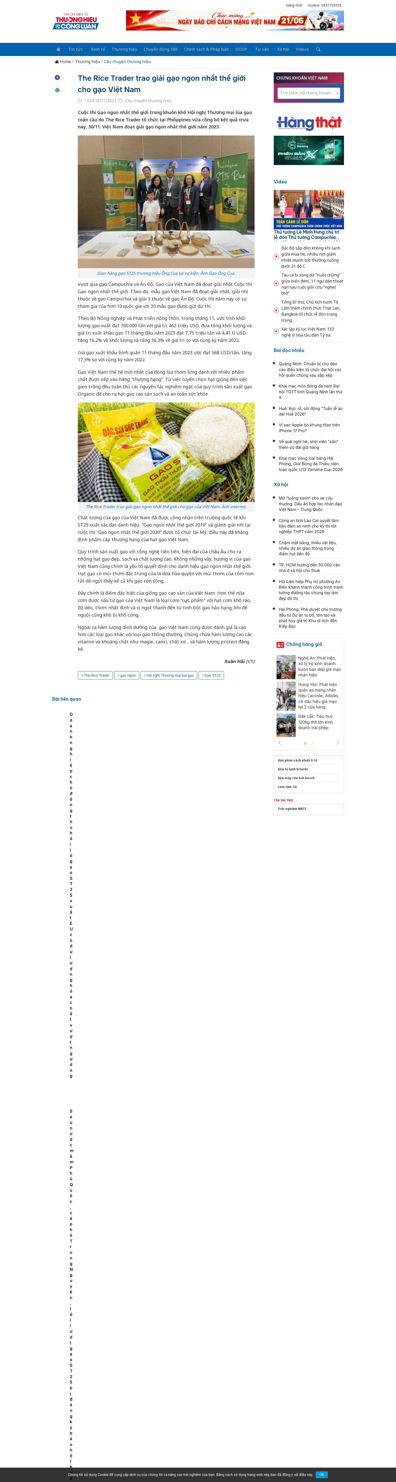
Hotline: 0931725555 (324, 5)
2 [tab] (312, 742)
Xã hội (273, 48)
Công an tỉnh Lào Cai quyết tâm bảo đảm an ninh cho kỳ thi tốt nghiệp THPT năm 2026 (309, 525)
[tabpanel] (82, 753)
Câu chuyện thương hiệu (127, 60)
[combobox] (309, 92)
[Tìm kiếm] (305, 48)
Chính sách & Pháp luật (200, 48)
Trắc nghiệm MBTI (292, 807)
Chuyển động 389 (155, 48)
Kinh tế (94, 48)
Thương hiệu (119, 48)
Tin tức (73, 48)
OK (321, 1475)
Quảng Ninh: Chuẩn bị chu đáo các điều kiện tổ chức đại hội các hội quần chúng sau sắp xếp (310, 368)
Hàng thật (294, 5)
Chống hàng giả (304, 643)
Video (280, 180)
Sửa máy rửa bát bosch (296, 777)
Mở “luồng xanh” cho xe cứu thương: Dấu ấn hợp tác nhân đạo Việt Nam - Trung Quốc (310, 503)
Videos (291, 48)
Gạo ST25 (213, 674)
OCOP (234, 48)
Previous (280, 741)
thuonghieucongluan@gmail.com (163, 1422)
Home (63, 60)
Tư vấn (253, 48)
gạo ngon (128, 674)
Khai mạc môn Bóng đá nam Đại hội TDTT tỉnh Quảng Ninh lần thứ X (310, 390)
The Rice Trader (97, 674)
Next (338, 741)
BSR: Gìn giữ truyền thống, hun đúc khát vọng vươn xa (192, 1207)
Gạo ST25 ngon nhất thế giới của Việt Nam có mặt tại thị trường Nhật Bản (136, 750)
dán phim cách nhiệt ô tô (297, 759)
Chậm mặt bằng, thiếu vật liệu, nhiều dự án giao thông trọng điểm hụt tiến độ (308, 547)
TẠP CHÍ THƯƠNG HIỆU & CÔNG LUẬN (195, 1465)
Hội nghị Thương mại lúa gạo (170, 674)
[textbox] (309, 92)
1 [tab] (305, 742)
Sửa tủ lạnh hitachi (293, 768)
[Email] (75, 1425)
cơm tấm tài (287, 785)
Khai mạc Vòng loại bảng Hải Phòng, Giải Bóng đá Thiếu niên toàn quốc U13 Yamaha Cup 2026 (311, 462)
